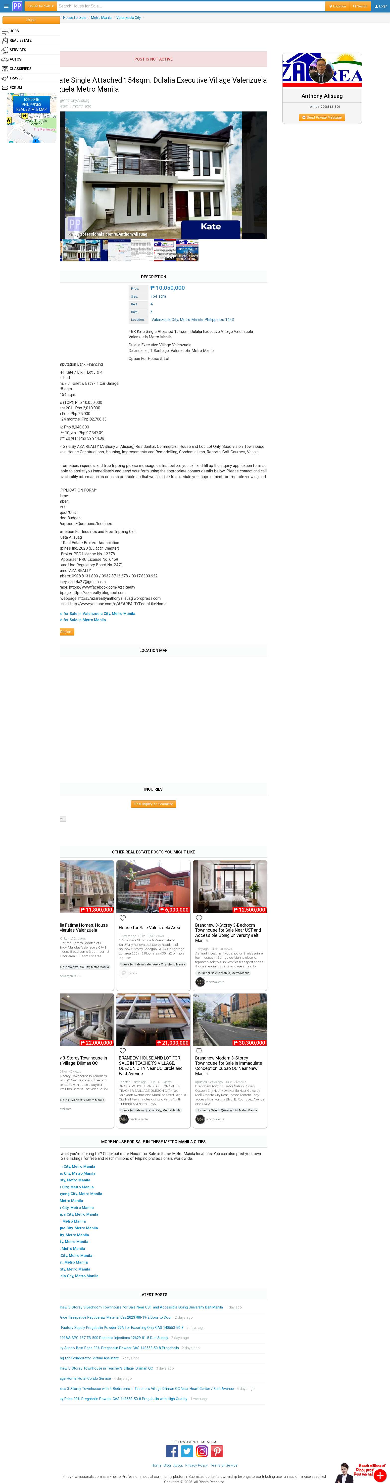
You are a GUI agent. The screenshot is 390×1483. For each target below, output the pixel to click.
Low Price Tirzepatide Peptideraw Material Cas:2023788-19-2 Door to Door (133, 1309)
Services (13, 50)
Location (337, 6)
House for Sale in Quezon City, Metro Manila (96, 1092)
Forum (11, 87)
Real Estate (72, 18)
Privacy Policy (196, 1461)
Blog (167, 1461)
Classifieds (16, 69)
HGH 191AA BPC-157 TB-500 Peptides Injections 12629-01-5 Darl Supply (131, 1330)
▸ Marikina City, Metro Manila (90, 1199)
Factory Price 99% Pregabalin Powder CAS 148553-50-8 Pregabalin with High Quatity (141, 1394)
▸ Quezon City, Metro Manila (89, 1247)
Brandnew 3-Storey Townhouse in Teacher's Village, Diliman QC (95, 1052)
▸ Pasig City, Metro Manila (87, 1233)
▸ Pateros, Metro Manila (86, 1240)
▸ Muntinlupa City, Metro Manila (92, 1206)
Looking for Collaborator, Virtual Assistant (107, 1350)
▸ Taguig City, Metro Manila (88, 1261)
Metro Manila (123, 18)
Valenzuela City (151, 18)
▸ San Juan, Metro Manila (87, 1254)
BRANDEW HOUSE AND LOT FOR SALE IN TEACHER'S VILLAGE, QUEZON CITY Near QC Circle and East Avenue (168, 1057)
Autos (11, 59)
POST (31, 20)
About (178, 1461)
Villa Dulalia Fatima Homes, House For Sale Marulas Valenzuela (90, 919)
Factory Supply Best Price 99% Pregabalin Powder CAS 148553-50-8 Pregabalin (137, 1340)
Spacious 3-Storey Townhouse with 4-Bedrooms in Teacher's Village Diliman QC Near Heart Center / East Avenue (164, 1380)
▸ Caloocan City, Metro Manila (91, 1158)
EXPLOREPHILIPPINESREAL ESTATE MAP (31, 104)
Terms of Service (223, 1461)
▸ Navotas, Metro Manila (86, 1213)
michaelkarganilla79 (88, 977)
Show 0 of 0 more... (75, 811)
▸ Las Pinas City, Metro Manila (91, 1165)
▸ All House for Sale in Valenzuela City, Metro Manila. (111, 606)
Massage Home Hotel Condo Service (103, 1370)
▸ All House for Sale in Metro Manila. (97, 612)
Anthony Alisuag (329, 96)
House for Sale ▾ (40, 6)
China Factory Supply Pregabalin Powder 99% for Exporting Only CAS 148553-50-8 (139, 1319)
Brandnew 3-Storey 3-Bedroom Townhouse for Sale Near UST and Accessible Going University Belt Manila (239, 922)
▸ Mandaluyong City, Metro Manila (94, 1185)
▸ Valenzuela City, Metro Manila (93, 1268)
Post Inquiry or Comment (168, 797)
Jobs (10, 31)
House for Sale (96, 18)
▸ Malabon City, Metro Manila (90, 1178)
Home (156, 1461)
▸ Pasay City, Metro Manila (88, 1226)
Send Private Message (329, 117)
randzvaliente (228, 975)
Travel (11, 78)
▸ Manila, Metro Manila (85, 1192)
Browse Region (79, 625)
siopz (151, 969)
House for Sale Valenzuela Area (166, 916)
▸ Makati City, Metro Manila (88, 1172)
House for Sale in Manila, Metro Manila (235, 966)
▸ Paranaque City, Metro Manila (92, 1220)
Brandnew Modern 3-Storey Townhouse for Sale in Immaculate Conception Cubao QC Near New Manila (238, 1057)
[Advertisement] (224, 34)
